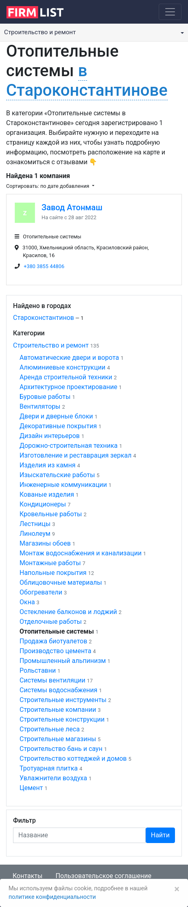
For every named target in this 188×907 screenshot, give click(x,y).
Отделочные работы (51, 621)
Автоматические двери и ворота (69, 357)
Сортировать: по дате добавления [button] (48, 186)
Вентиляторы (40, 406)
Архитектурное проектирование (68, 387)
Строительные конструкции (62, 719)
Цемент (31, 788)
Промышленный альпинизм (63, 661)
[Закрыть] (177, 889)
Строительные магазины (58, 739)
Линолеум (35, 533)
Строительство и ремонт (51, 345)
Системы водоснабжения (58, 690)
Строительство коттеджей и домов (73, 758)
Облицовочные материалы (61, 582)
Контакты (27, 876)
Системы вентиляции (52, 680)
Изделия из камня (47, 465)
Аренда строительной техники (66, 377)
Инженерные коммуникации (63, 485)
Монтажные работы (50, 563)
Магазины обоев (45, 543)
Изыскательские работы (57, 475)
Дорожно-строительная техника (69, 445)
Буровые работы (45, 397)
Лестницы (35, 524)
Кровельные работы (51, 514)
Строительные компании (58, 709)
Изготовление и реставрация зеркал (75, 455)
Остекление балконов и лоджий (68, 612)
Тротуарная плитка (49, 768)
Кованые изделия (47, 494)
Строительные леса (50, 729)
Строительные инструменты (63, 700)
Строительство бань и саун (61, 749)
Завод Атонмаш (72, 207)
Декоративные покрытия (58, 426)
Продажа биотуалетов (53, 641)
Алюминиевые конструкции (62, 367)
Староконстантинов (43, 317)
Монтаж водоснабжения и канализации (81, 553)
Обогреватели (41, 592)
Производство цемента (55, 651)
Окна (27, 602)
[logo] (41, 11)
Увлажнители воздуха (53, 778)
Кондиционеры (43, 504)
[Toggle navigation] (170, 12)
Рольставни (38, 670)
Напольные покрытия (53, 573)
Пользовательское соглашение (103, 876)
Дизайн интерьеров (50, 436)
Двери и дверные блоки (56, 416)
